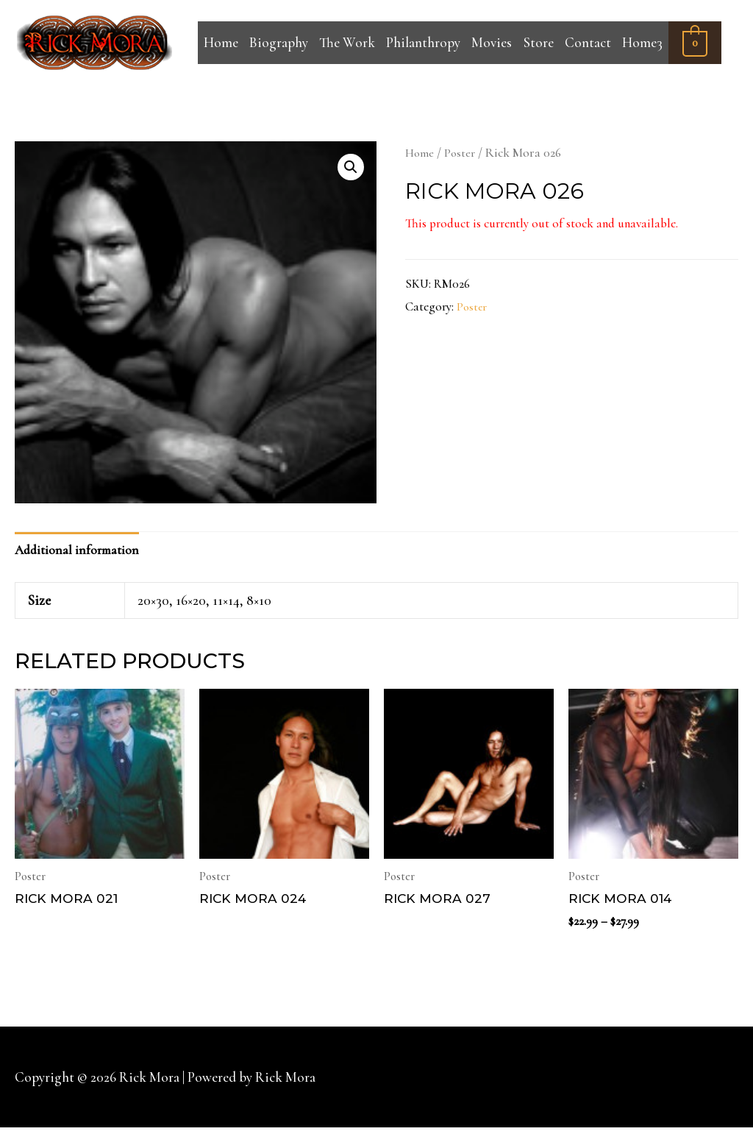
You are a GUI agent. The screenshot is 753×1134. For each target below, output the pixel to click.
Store (539, 42)
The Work (347, 42)
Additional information (82, 552)
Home (221, 42)
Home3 (642, 42)
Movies (491, 42)
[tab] (82, 552)
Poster (462, 152)
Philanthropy (423, 42)
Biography (278, 42)
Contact (588, 42)
